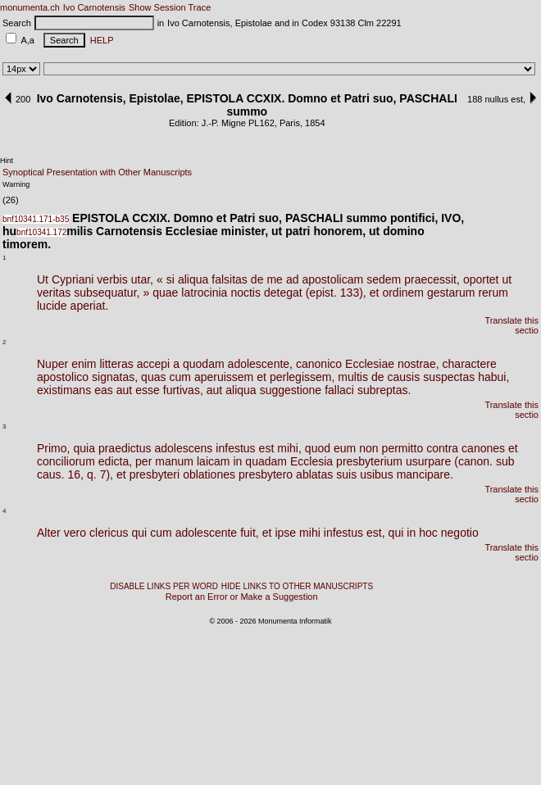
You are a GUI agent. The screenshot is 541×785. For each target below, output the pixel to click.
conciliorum (66, 461)
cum (179, 376)
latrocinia (204, 292)
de (257, 279)
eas (103, 390)
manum (174, 461)
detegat (283, 292)
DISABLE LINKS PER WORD (164, 586)
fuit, (249, 532)
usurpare (428, 461)
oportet (481, 279)
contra (442, 448)
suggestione (291, 390)
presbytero (266, 474)
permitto (403, 448)
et (375, 292)
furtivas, (183, 390)
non (368, 448)
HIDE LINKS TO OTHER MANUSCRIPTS (297, 586)
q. (92, 474)
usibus (376, 474)
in (237, 461)
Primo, (53, 448)
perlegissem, (302, 376)
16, (75, 474)
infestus (235, 448)
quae (165, 292)
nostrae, (418, 363)
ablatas (314, 474)
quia (83, 448)
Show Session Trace (170, 7)
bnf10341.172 (41, 232)
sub (505, 461)
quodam (204, 363)
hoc (428, 532)
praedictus (125, 448)
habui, (493, 376)
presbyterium (369, 461)
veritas (53, 292)
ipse (285, 532)
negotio (460, 532)
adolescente (206, 532)
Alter (49, 532)
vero (75, 532)
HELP (99, 40)
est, (375, 532)
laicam (213, 461)
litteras (117, 363)
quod (317, 448)
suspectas (449, 376)
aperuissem (223, 376)
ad (292, 279)
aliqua (193, 279)
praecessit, (432, 279)
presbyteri (155, 474)
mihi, (289, 448)
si (170, 279)
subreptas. (384, 390)
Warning (16, 184)
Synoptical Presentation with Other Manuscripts (97, 172)
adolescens (184, 448)
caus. (50, 474)
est (267, 448)
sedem (383, 279)
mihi (310, 532)
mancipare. (425, 474)
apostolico (63, 376)
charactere (470, 363)
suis (346, 474)
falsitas (229, 279)
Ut (42, 279)
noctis (245, 292)
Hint (6, 161)
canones (483, 448)
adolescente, (260, 363)
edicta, (115, 461)
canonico (319, 363)
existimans (64, 390)
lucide (52, 305)
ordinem (403, 292)
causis (403, 376)
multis (353, 376)
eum (345, 448)
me (274, 279)
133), (353, 292)
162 (266, 123)
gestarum (451, 292)
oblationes (209, 474)
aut (124, 390)
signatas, (115, 376)
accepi (153, 363)
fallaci (339, 390)
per (143, 461)
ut (506, 279)
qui (140, 532)
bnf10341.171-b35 (35, 219)
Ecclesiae (369, 363)
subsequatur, (106, 292)
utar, (142, 279)
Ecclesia (311, 461)
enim (83, 363)
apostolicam (332, 279)
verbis (112, 279)
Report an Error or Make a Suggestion (242, 596)
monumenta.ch (30, 7)
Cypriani (72, 279)
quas (153, 376)
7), (106, 474)
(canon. (473, 461)
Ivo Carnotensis (94, 7)
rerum (493, 292)
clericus (108, 532)
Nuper (52, 363)
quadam (266, 461)
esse (147, 390)
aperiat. (89, 305)
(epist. (321, 292)
